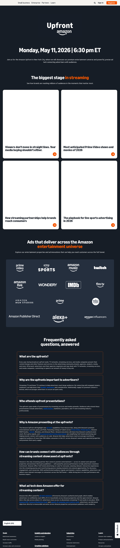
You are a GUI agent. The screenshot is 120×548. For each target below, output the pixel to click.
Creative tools (39, 453)
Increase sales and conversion (12, 443)
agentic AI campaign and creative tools (65, 400)
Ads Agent (38, 509)
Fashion (69, 447)
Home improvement (73, 462)
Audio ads (6, 474)
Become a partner (103, 462)
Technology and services (44, 487)
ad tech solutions (45, 393)
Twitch (31, 329)
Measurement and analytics (42, 460)
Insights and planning (43, 431)
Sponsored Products (9, 462)
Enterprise (35, 3)
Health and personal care (74, 456)
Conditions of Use (17, 522)
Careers (81, 522)
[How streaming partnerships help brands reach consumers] (31, 118)
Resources (101, 440)
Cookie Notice (56, 522)
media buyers (48, 306)
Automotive (70, 434)
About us (5, 522)
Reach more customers (10, 437)
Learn (53, 3)
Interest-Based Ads (43, 522)
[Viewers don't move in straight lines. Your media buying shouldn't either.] (31, 98)
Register (111, 3)
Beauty (69, 437)
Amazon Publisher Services (43, 500)
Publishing (70, 466)
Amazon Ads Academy (105, 434)
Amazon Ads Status (69, 522)
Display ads (6, 468)
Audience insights (40, 434)
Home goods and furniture (74, 459)
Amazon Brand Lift (40, 468)
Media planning (39, 437)
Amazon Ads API (40, 497)
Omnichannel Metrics (41, 478)
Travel (68, 475)
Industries (70, 431)
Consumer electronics (73, 440)
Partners (45, 3)
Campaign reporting (40, 474)
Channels (70, 481)
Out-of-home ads (8, 478)
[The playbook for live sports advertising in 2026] (89, 118)
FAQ (99, 447)
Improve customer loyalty (10, 447)
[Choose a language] (12, 421)
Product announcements (105, 437)
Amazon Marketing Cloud (38, 400)
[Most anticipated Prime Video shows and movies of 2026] (89, 98)
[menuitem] (12, 470)
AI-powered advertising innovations (53, 332)
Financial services (72, 450)
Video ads (6, 471)
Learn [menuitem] (100, 431)
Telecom (69, 469)
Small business (24, 3)
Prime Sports (86, 327)
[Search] (95, 3)
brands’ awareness (47, 285)
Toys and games (71, 472)
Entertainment (71, 443)
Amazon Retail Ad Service (42, 503)
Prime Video (75, 327)
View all (5, 481)
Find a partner (102, 459)
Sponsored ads (7, 458)
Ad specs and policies (104, 443)
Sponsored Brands (8, 465)
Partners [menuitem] (101, 456)
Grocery (69, 453)
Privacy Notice (30, 522)
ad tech (49, 325)
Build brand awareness (9, 434)
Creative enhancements (42, 447)
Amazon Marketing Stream (43, 471)
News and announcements (106, 450)
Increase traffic (7, 440)
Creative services (40, 450)
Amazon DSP (23, 400)
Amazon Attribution (41, 465)
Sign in (100, 3)
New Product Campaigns (42, 506)
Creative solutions (41, 443)
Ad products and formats (9, 454)
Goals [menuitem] (5, 431)
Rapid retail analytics (41, 481)
